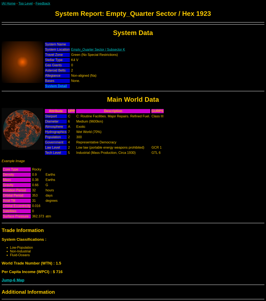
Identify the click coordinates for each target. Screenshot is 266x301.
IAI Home (9, 3)
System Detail (56, 86)
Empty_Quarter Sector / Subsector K (98, 49)
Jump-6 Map (13, 280)
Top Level (25, 3)
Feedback (43, 3)
